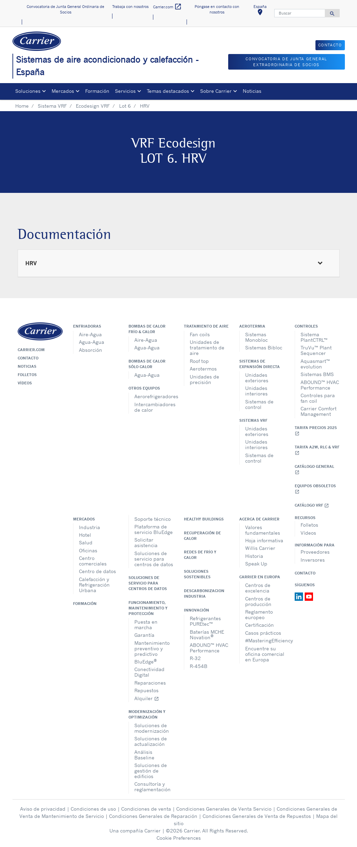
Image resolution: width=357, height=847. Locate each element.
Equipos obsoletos (315, 488)
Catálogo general (314, 469)
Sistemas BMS (317, 374)
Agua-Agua (91, 342)
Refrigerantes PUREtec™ (205, 621)
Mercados (84, 519)
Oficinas (88, 550)
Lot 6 (125, 106)
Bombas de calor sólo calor (147, 364)
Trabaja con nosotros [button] (130, 6)
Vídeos (25, 383)
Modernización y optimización (147, 714)
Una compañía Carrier (135, 830)
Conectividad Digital (149, 672)
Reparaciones (150, 683)
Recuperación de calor (202, 536)
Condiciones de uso (93, 809)
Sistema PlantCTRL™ (314, 337)
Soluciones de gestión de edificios (150, 770)
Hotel (85, 535)
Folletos (27, 374)
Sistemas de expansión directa (259, 364)
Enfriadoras (87, 326)
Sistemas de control (259, 404)
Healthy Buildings (204, 519)
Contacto (28, 358)
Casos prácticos (263, 633)
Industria (89, 527)
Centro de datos (97, 571)
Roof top (199, 361)
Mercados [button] (63, 91)
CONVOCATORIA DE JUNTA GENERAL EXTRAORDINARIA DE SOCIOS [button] (286, 61)
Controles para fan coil (318, 398)
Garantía (144, 635)
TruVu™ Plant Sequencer (316, 350)
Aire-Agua (90, 334)
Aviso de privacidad (42, 809)
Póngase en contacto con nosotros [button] (217, 9)
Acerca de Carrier (259, 519)
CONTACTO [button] (330, 45)
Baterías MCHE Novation (207, 634)
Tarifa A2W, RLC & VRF (317, 450)
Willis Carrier (260, 548)
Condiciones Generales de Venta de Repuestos (257, 816)
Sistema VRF (52, 106)
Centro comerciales (93, 561)
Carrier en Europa (259, 576)
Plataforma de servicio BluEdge (153, 529)
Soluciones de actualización (150, 741)
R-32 (195, 658)
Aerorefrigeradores (153, 396)
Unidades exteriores (256, 377)
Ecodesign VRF (93, 106)
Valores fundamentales (262, 530)
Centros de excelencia (257, 588)
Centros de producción (258, 601)
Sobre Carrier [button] (216, 91)
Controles (306, 326)
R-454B (198, 666)
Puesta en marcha (146, 624)
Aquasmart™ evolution (315, 363)
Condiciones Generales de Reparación (153, 816)
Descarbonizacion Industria (204, 593)
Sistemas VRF (253, 420)
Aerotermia (252, 326)
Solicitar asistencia (146, 542)
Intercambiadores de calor (153, 407)
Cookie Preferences (179, 838)
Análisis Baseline (144, 754)
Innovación (196, 610)
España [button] (262, 11)
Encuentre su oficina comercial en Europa (264, 653)
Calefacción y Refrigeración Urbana (94, 584)
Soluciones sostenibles (197, 574)
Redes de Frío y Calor (200, 555)
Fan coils (200, 334)
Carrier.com (31, 349)
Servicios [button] (125, 91)
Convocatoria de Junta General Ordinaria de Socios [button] (65, 9)
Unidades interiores (256, 390)
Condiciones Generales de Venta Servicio (223, 809)
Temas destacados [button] (168, 91)
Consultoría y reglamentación (152, 786)
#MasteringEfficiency (264, 640)
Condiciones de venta (146, 809)
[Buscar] (299, 13)
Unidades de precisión (204, 379)
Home (22, 106)
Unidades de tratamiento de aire (207, 347)
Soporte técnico (152, 519)
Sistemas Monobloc (256, 337)
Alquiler (146, 698)
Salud (85, 542)
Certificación (259, 625)
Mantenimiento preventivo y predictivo (152, 648)
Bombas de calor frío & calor (147, 329)
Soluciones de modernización (151, 728)
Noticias (252, 91)
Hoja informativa (264, 540)
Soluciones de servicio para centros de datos (153, 558)
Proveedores (315, 552)
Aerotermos (203, 369)
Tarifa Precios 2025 (316, 430)
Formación (97, 91)
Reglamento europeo (259, 614)
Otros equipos (144, 388)
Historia (254, 556)
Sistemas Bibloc (263, 347)
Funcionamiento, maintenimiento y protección (148, 608)
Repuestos (146, 690)
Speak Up (256, 564)
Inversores (313, 560)
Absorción (90, 350)
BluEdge (145, 661)
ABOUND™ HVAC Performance (320, 385)
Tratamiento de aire (206, 326)
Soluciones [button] (28, 91)
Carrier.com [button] (167, 7)
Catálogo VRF (312, 505)
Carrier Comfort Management (319, 411)
